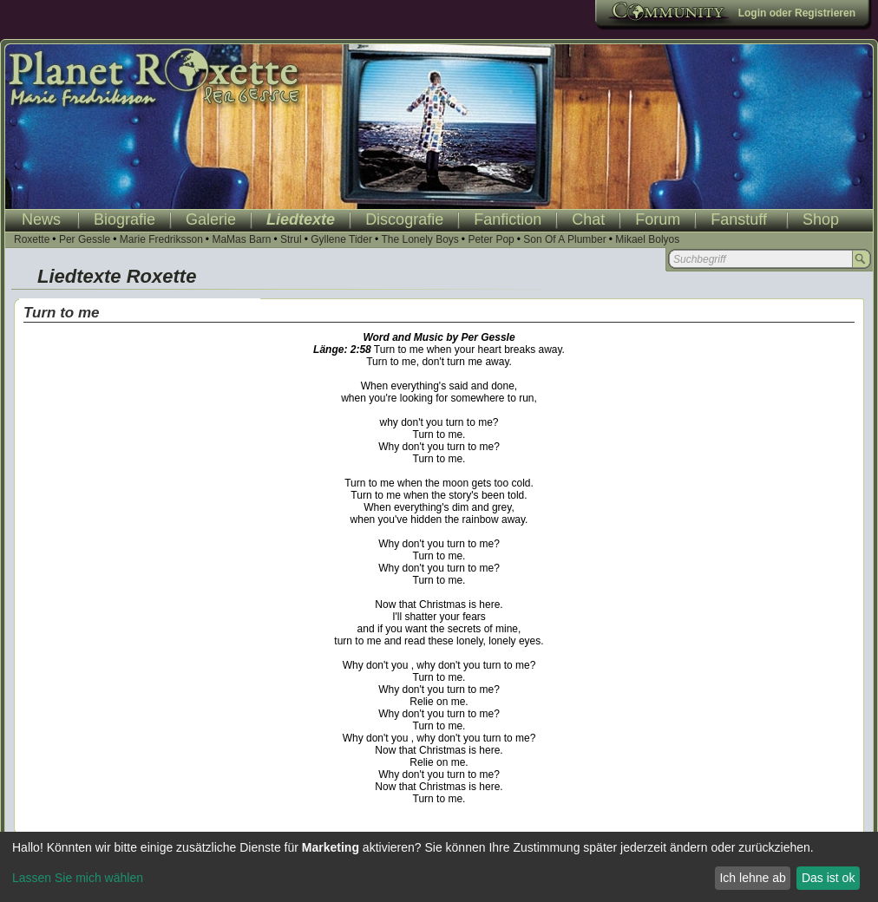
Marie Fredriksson (161, 239)
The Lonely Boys (419, 239)
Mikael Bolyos (647, 239)
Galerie (211, 219)
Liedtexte (300, 219)
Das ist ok (828, 878)
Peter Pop (491, 239)
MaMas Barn (241, 239)
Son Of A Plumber (564, 239)
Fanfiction (507, 219)
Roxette (31, 239)
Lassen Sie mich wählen (77, 878)
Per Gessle (84, 239)
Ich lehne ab (752, 878)
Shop (821, 219)
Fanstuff (739, 219)
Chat (588, 219)
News (41, 219)
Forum (657, 219)
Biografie (124, 219)
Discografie (404, 219)
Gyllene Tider (341, 239)
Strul (291, 239)
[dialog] (439, 867)
